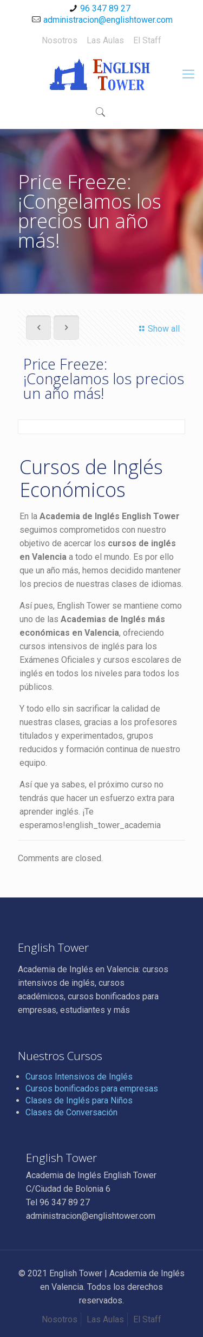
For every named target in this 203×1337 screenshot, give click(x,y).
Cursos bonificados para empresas (91, 1088)
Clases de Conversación (71, 1112)
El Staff (147, 40)
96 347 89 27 (105, 8)
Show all (158, 329)
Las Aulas (105, 40)
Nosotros (59, 40)
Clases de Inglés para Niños (79, 1100)
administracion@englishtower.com (108, 20)
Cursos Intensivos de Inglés (79, 1076)
